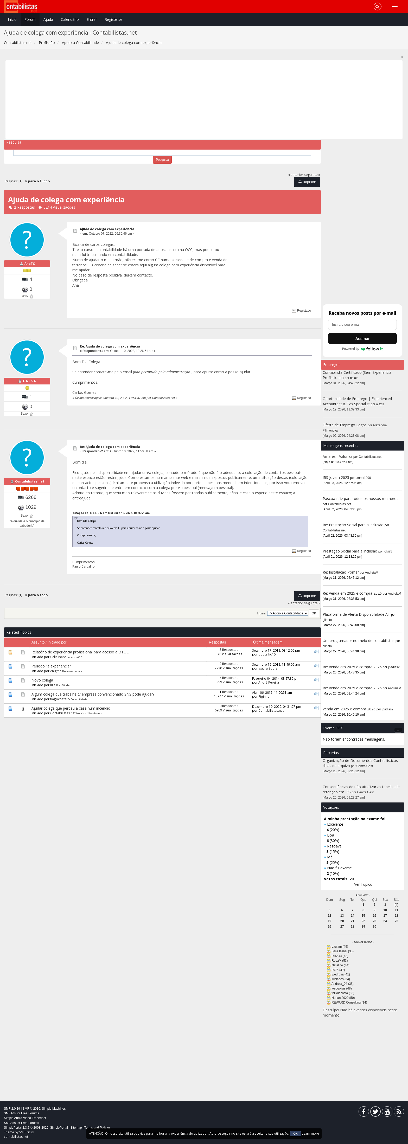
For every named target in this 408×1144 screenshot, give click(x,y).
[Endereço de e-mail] (362, 324)
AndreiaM (371, 572)
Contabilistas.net (29, 481)
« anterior (295, 174)
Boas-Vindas (63, 685)
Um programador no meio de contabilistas (358, 640)
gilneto (327, 620)
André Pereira (268, 682)
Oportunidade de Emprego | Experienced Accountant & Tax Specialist (357, 401)
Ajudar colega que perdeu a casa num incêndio (70, 708)
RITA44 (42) (340, 956)
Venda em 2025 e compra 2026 (349, 708)
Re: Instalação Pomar (341, 572)
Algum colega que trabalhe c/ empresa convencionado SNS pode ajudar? (92, 694)
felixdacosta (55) (343, 993)
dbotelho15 (267, 654)
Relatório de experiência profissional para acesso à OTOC (80, 652)
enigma (55, 671)
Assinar (362, 338)
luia (52, 685)
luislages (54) (341, 979)
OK (295, 1133)
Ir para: (261, 613)
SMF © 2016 (31, 1108)
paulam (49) (340, 946)
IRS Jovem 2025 (336, 477)
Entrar (92, 19)
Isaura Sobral (268, 668)
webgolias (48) (342, 988)
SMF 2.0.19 (12, 1108)
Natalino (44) (340, 965)
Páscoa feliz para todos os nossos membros (360, 498)
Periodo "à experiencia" (51, 666)
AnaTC (29, 263)
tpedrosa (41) (341, 974)
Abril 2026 (362, 895)
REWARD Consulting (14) (349, 1002)
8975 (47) (338, 970)
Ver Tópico (363, 884)
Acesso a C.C (75, 657)
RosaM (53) (340, 960)
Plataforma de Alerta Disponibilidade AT (356, 614)
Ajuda (48, 19)
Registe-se (113, 19)
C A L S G (29, 381)
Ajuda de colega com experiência (107, 229)
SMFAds (10, 1113)
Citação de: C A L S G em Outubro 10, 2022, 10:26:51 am (111, 513)
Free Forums (30, 1113)
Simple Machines (54, 1108)
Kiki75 (388, 551)
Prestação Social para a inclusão (350, 551)
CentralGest (364, 766)
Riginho (264, 696)
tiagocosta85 (60, 699)
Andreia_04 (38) (343, 984)
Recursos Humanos (73, 671)
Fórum (30, 19)
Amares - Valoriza (337, 456)
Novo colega (42, 680)
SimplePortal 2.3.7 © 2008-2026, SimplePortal (36, 1127)
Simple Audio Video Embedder (25, 1118)
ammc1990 (363, 478)
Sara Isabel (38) (343, 951)
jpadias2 (394, 667)
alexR (380, 404)
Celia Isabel (58, 657)
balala (354, 378)
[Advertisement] (163, 99)
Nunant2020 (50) (343, 998)
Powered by (362, 349)
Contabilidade (79, 699)
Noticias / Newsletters (89, 713)
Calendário (70, 19)
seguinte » (312, 174)
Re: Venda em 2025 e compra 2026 (352, 593)
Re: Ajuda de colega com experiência (110, 346)
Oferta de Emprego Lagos (345, 424)
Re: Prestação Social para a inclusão (354, 524)
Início (12, 19)
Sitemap (76, 1127)
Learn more (310, 1133)
